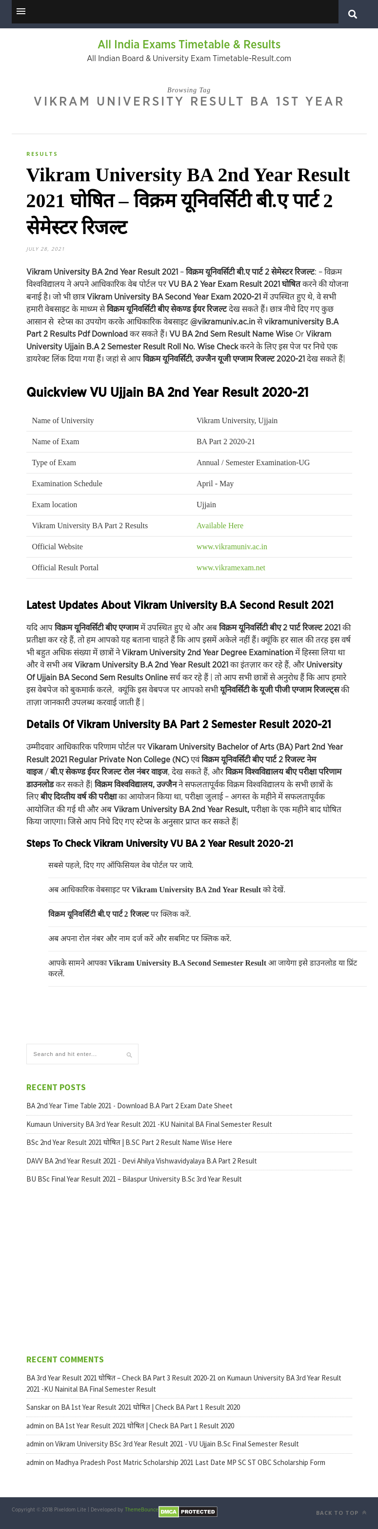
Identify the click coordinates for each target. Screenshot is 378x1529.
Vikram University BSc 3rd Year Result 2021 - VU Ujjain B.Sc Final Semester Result (177, 1443)
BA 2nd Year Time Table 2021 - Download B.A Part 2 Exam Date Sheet (129, 1105)
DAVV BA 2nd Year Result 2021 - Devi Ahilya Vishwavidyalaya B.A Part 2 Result (141, 1160)
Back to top (341, 1512)
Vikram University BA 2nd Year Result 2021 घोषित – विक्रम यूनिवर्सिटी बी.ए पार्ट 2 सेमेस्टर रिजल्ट (188, 201)
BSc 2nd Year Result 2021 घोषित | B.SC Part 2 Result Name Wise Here (129, 1142)
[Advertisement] (82, 1268)
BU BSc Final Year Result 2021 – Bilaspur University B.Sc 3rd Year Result (134, 1179)
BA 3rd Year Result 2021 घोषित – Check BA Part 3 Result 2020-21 (121, 1377)
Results (42, 153)
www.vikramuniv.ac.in (232, 546)
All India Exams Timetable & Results (189, 45)
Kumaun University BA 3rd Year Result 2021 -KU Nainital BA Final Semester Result (149, 1124)
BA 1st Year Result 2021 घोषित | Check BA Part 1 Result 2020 (150, 1407)
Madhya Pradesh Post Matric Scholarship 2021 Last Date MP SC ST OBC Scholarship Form (190, 1462)
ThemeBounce (142, 1509)
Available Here (220, 525)
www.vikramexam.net (231, 567)
